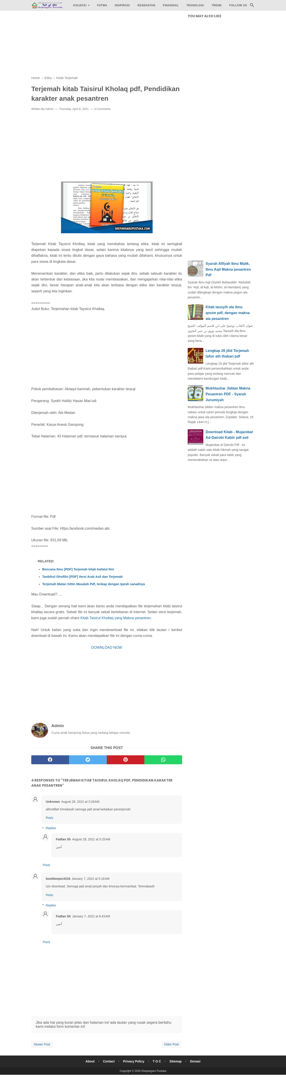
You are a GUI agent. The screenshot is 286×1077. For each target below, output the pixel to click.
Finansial (171, 5)
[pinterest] (126, 759)
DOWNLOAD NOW (106, 647)
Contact (109, 1061)
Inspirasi (122, 5)
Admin (49, 109)
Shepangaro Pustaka (153, 1071)
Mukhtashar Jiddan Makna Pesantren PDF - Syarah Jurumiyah (228, 394)
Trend (217, 5)
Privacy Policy (133, 1061)
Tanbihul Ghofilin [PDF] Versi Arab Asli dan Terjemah (82, 576)
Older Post (171, 1044)
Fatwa (102, 5)
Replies (51, 828)
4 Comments (102, 109)
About (90, 1061)
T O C (157, 1061)
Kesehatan (146, 5)
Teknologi (195, 5)
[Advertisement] (106, 44)
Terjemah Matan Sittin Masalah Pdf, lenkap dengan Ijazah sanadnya (93, 584)
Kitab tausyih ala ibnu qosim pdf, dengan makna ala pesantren (228, 312)
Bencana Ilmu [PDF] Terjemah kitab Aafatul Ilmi (78, 569)
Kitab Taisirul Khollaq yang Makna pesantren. (116, 618)
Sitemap (175, 1061)
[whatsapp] (163, 759)
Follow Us (238, 5)
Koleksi (79, 5)
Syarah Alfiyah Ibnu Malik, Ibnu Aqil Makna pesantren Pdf (228, 269)
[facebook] (50, 759)
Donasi (195, 1061)
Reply (49, 817)
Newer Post (42, 1044)
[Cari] (252, 6)
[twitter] (88, 759)
